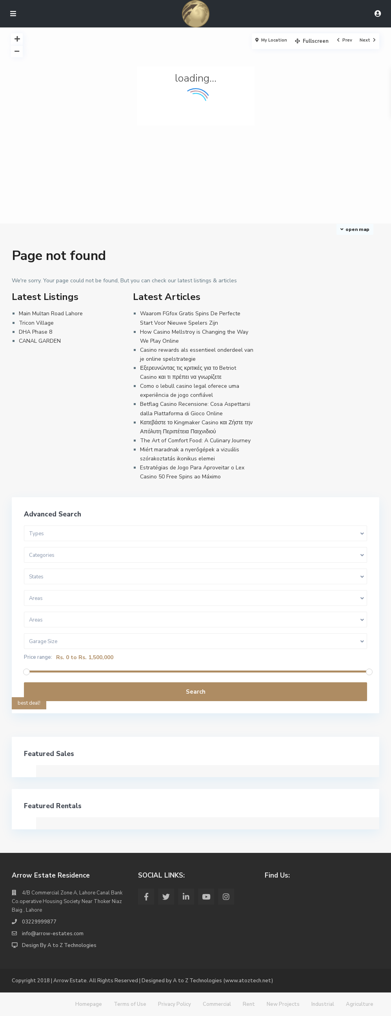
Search (196, 692)
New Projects (283, 1004)
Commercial (217, 1004)
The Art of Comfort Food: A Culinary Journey (195, 440)
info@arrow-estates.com (53, 933)
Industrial (322, 1004)
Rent (249, 1004)
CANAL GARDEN (40, 341)
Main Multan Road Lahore (51, 313)
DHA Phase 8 (35, 332)
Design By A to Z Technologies (59, 945)
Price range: (38, 657)
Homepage (88, 1004)
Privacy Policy (174, 1004)
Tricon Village (36, 323)
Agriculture (359, 1004)
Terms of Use (130, 1004)
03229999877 (39, 921)
